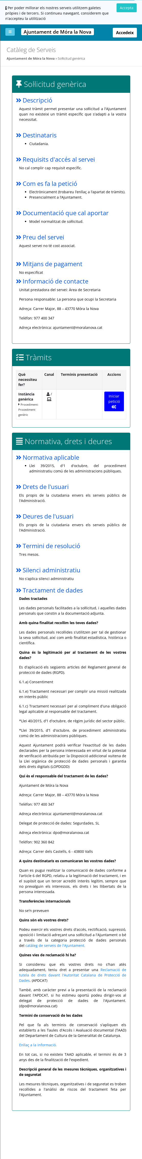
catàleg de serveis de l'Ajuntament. (55, 945)
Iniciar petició (114, 401)
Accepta (126, 7)
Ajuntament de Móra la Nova (31, 58)
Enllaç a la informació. (38, 1044)
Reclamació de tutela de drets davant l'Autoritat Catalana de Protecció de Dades (72, 975)
